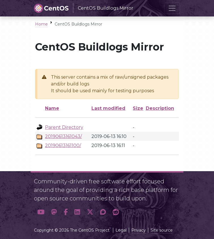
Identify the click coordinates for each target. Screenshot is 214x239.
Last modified (108, 108)
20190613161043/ (63, 136)
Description (160, 108)
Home (41, 24)
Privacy (138, 230)
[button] (41, 212)
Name (52, 108)
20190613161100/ (63, 145)
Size (138, 108)
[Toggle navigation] (172, 8)
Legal (121, 230)
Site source (162, 230)
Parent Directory (64, 127)
